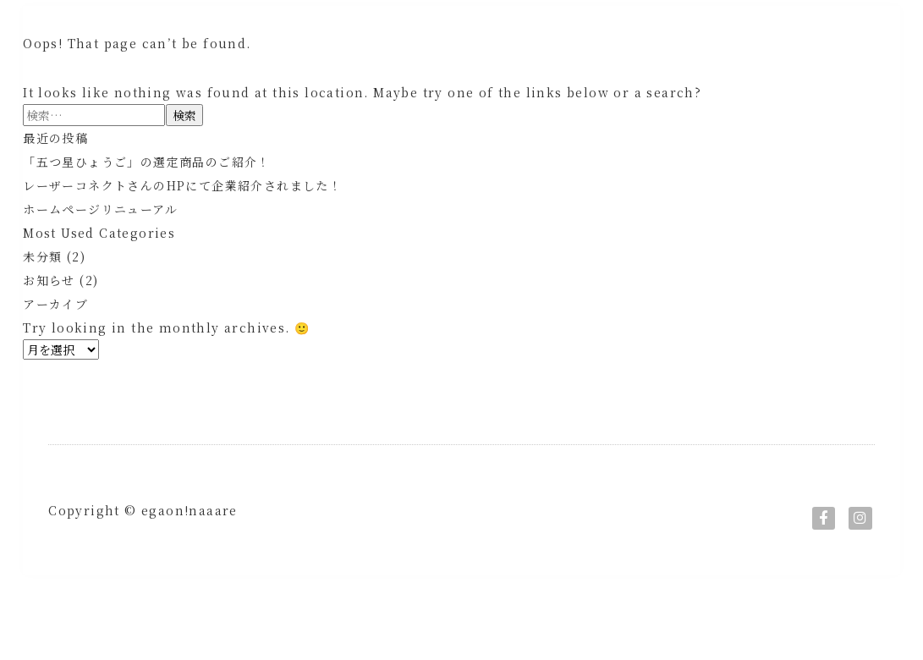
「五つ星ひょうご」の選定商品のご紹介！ (147, 200)
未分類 (42, 295)
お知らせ (49, 319)
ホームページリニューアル (100, 247)
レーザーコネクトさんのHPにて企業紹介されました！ (182, 224)
